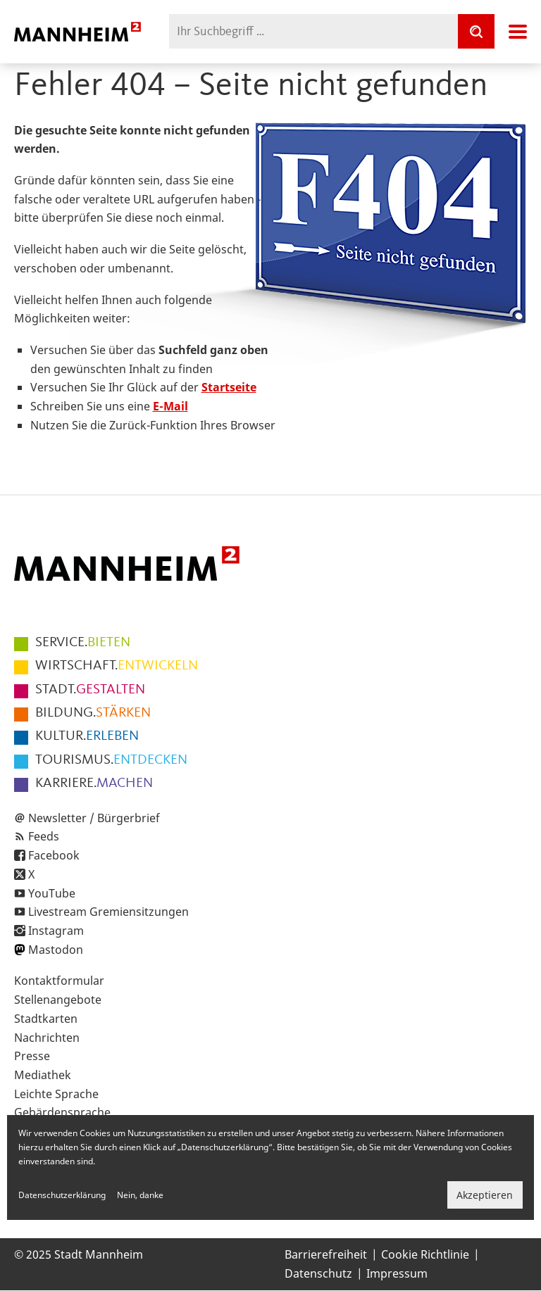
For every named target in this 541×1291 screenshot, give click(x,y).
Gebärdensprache (62, 1112)
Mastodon (55, 949)
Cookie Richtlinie (425, 1254)
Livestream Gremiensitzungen (108, 911)
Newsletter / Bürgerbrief (94, 818)
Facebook (54, 855)
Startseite (228, 387)
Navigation (518, 32)
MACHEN (94, 783)
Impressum (397, 1273)
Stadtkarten (45, 1018)
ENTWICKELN (116, 666)
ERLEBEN (87, 736)
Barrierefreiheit (326, 1254)
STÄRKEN (93, 713)
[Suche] (476, 31)
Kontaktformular (59, 980)
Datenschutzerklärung (62, 1195)
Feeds (43, 836)
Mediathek (42, 1075)
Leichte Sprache (56, 1094)
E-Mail (170, 406)
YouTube (51, 893)
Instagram (56, 930)
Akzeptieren (484, 1195)
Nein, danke (140, 1195)
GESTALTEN (90, 690)
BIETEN (82, 643)
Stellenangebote (57, 999)
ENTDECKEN (111, 760)
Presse (32, 1056)
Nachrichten (47, 1037)
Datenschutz (318, 1273)
